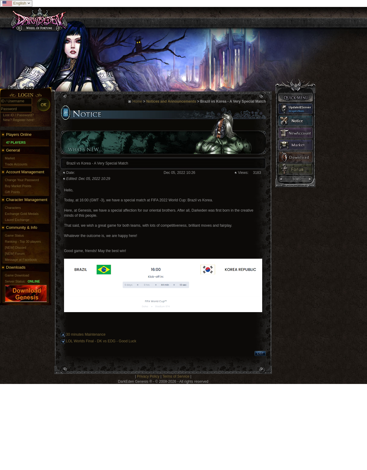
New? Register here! (18, 120)
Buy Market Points (18, 186)
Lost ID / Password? (18, 115)
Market (10, 158)
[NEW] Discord (15, 247)
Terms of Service (175, 376)
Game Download (17, 275)
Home (137, 101)
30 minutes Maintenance (85, 334)
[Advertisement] (111, 426)
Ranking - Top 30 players (23, 241)
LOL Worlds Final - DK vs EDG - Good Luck (101, 341)
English (16, 3)
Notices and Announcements (171, 101)
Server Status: (15, 281)
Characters (13, 207)
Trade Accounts (16, 164)
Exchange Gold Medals (22, 214)
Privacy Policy (148, 376)
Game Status (14, 235)
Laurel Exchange (17, 220)
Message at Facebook (21, 259)
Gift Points (12, 192)
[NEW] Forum (14, 253)
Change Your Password (22, 180)
